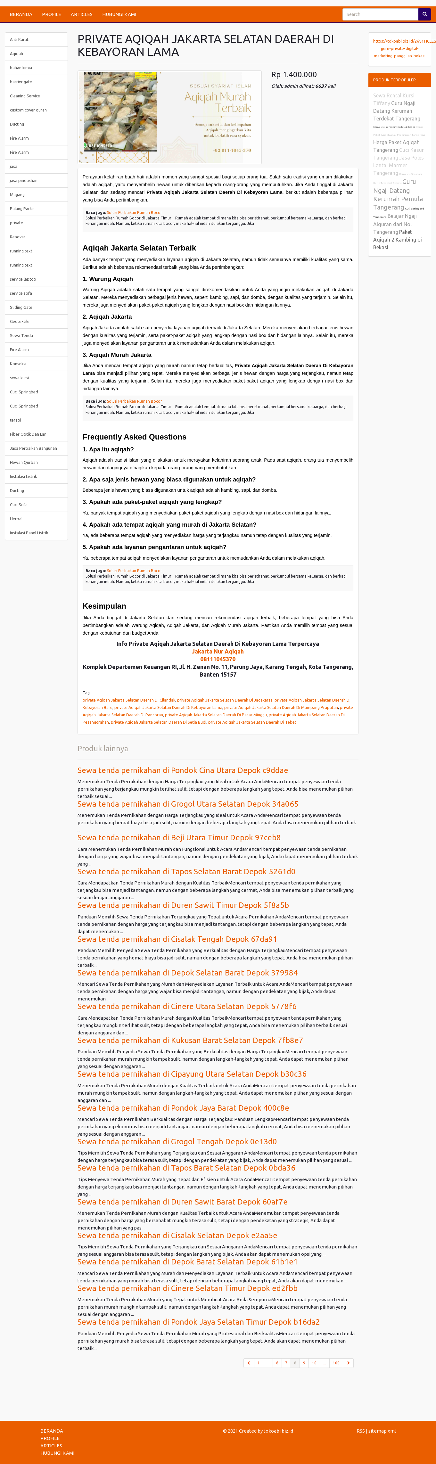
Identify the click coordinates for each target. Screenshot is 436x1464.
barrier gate (21, 81)
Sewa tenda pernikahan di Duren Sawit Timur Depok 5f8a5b (183, 905)
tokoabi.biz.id (278, 1431)
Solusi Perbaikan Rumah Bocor (134, 212)
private (16, 222)
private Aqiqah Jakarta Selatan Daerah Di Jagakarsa (225, 700)
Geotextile (19, 321)
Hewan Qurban (24, 462)
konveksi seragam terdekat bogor (394, 127)
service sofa (21, 293)
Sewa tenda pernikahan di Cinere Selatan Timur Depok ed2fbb (188, 1288)
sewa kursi (19, 377)
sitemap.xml (382, 1431)
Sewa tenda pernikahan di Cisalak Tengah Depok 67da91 (177, 939)
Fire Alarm (19, 138)
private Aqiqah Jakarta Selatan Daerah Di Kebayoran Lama (168, 707)
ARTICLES (82, 14)
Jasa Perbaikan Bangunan (33, 448)
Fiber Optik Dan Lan (28, 434)
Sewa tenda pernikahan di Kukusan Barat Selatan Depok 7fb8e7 (190, 1040)
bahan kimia (21, 67)
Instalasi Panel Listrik (29, 532)
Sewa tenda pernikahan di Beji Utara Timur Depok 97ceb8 (179, 837)
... (268, 1363)
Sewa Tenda (21, 335)
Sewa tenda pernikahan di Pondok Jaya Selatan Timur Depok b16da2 (199, 1322)
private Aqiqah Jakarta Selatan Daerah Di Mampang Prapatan (281, 707)
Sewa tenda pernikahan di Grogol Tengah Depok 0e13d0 (177, 1141)
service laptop (23, 279)
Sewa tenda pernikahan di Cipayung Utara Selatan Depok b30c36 (192, 1074)
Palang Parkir (22, 208)
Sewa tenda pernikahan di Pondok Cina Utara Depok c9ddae (183, 770)
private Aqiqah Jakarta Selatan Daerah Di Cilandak (129, 700)
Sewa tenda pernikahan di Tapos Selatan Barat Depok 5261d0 (187, 871)
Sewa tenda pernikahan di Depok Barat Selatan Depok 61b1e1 (188, 1261)
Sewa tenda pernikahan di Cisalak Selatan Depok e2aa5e (177, 1235)
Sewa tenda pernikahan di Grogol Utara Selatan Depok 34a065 (188, 804)
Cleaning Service (25, 96)
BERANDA (21, 14)
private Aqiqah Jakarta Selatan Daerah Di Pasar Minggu (216, 714)
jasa (13, 166)
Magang (17, 194)
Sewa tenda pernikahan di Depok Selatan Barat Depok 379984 (188, 972)
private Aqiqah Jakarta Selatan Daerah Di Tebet (252, 722)
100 (336, 1363)
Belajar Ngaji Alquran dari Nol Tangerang (395, 224)
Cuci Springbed (24, 392)
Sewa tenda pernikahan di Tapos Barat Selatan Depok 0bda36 (186, 1168)
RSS (361, 1431)
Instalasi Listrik (23, 476)
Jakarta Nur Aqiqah (218, 651)
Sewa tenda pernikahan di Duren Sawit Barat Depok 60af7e (183, 1201)
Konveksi (18, 363)
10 (314, 1363)
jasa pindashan (23, 180)
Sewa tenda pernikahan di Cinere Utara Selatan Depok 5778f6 (187, 1006)
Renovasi (18, 236)
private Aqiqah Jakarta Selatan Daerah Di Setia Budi (158, 722)
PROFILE (51, 14)
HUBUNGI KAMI (119, 14)
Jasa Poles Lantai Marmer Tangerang (398, 165)
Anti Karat (19, 39)
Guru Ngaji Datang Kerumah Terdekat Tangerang (396, 110)
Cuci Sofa (19, 504)
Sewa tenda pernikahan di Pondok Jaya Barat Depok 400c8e (183, 1108)
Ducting (17, 124)
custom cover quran (28, 110)
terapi (15, 420)
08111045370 (217, 659)
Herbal (16, 518)
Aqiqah (16, 53)
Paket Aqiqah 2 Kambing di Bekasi (397, 239)
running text (21, 251)
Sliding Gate (21, 307)
